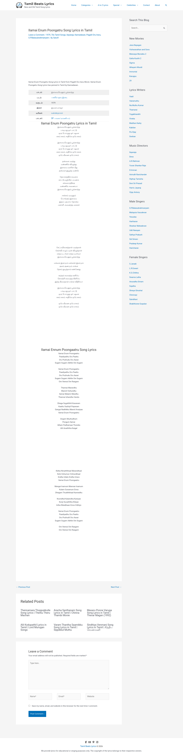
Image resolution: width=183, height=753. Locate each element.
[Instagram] (97, 740)
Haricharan (134, 242)
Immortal (133, 71)
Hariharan (133, 216)
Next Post (116, 586)
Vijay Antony (134, 187)
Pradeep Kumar (135, 237)
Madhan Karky (135, 120)
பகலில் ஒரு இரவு (58, 97)
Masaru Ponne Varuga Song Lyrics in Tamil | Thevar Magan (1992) (99, 612)
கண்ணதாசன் (56, 113)
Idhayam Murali (135, 66)
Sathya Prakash (135, 229)
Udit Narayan (134, 224)
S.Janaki (133, 257)
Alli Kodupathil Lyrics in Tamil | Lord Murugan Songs (33, 627)
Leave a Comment (36, 35)
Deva (131, 153)
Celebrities (134, 5)
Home (81, 5)
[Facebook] (86, 740)
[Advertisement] (69, 61)
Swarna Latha (135, 270)
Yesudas (133, 212)
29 (130, 79)
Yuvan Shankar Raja (137, 162)
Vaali (131, 95)
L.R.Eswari (133, 262)
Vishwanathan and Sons (139, 49)
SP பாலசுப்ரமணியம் (60, 118)
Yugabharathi (134, 112)
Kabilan (132, 125)
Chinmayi (133, 287)
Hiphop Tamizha (136, 175)
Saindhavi (133, 292)
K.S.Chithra (134, 266)
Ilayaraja (68, 35)
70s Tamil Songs (57, 35)
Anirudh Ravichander (138, 170)
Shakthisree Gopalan (138, 296)
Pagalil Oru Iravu (91, 35)
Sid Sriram (133, 233)
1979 (47, 35)
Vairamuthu (134, 99)
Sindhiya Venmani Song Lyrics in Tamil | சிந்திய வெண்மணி (100, 627)
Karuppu (132, 75)
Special (121, 5)
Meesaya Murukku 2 (137, 53)
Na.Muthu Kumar (136, 103)
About (158, 5)
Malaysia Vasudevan (138, 207)
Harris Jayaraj (135, 183)
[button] (166, 5)
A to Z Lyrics (109, 5)
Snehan (132, 133)
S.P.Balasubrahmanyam (38, 37)
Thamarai (133, 108)
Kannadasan (78, 35)
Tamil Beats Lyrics (39, 4)
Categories (92, 5)
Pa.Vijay (132, 129)
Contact (148, 5)
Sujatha (132, 279)
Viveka (132, 116)
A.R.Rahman (134, 158)
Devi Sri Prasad (135, 179)
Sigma (132, 62)
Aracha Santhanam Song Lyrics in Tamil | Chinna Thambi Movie (67, 612)
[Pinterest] (93, 740)
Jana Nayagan (135, 45)
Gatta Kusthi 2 (135, 58)
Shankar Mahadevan (138, 220)
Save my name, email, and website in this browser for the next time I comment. (65, 704)
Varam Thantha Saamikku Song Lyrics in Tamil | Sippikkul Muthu (68, 627)
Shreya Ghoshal (136, 283)
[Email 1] (90, 740)
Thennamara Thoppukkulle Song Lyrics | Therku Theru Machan (35, 612)
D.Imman (133, 166)
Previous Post (23, 586)
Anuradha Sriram (136, 274)
